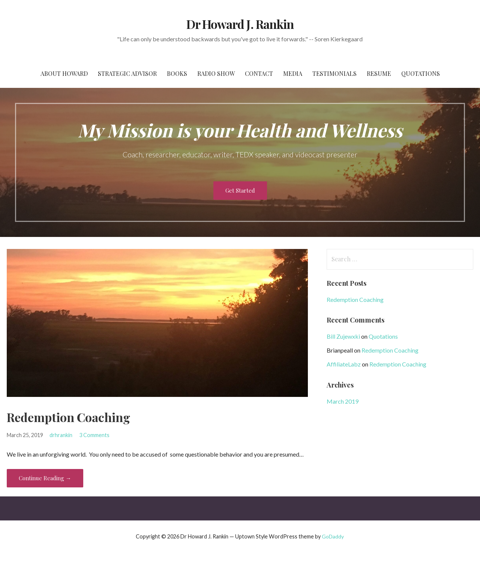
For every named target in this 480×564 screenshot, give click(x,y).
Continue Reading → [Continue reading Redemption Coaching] (45, 478)
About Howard (64, 73)
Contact (259, 73)
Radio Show (216, 73)
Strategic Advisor (127, 73)
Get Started (240, 190)
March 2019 (342, 401)
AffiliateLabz (344, 364)
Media (292, 73)
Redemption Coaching (68, 417)
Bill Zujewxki (343, 336)
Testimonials (334, 73)
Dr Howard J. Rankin (240, 24)
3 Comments (94, 435)
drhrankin (61, 435)
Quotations (420, 73)
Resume (379, 73)
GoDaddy (333, 536)
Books (177, 73)
